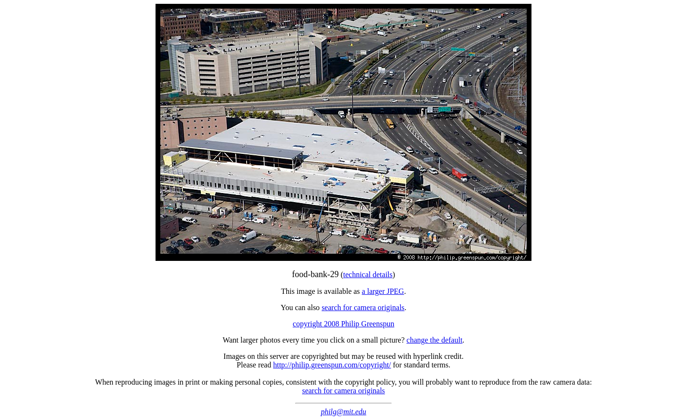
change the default (434, 340)
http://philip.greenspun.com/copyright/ (332, 365)
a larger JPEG (383, 291)
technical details (368, 274)
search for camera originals (363, 307)
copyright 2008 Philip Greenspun (344, 324)
